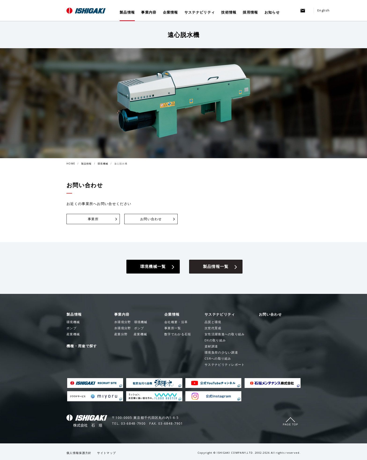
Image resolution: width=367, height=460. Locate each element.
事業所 (93, 219)
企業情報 (170, 12)
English (323, 10)
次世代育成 (213, 328)
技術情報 (228, 12)
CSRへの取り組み (218, 358)
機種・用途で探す (81, 345)
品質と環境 (213, 322)
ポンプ (129, 328)
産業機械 (130, 334)
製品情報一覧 (216, 266)
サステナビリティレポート (225, 364)
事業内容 (148, 12)
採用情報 (250, 12)
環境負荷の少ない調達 (221, 352)
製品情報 (127, 12)
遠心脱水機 (121, 163)
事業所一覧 (172, 328)
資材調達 (211, 346)
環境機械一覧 (153, 266)
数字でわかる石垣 (177, 334)
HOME (70, 163)
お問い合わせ (151, 219)
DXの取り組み (215, 340)
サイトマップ (106, 453)
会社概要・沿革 (176, 322)
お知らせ (272, 12)
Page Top (290, 424)
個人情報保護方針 (78, 453)
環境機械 (103, 163)
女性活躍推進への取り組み (225, 334)
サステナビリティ (199, 12)
